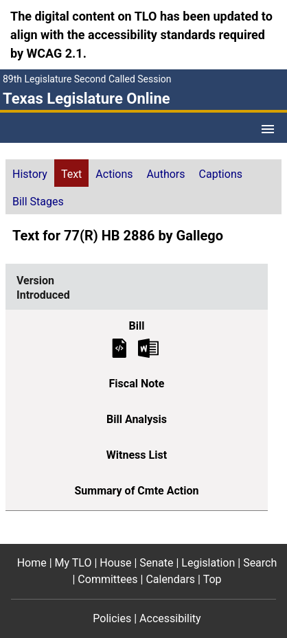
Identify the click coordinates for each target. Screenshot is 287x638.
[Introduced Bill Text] (119, 347)
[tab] (29, 173)
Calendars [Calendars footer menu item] (170, 579)
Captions (220, 174)
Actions (114, 174)
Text (71, 174)
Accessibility (170, 618)
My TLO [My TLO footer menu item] (73, 562)
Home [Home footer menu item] (32, 562)
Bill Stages (38, 201)
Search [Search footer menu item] (260, 562)
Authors (166, 174)
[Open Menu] (268, 129)
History (29, 174)
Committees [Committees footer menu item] (107, 579)
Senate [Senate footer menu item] (156, 562)
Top (212, 579)
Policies (112, 618)
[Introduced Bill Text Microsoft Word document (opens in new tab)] (148, 347)
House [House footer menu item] (115, 562)
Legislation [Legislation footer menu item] (208, 562)
